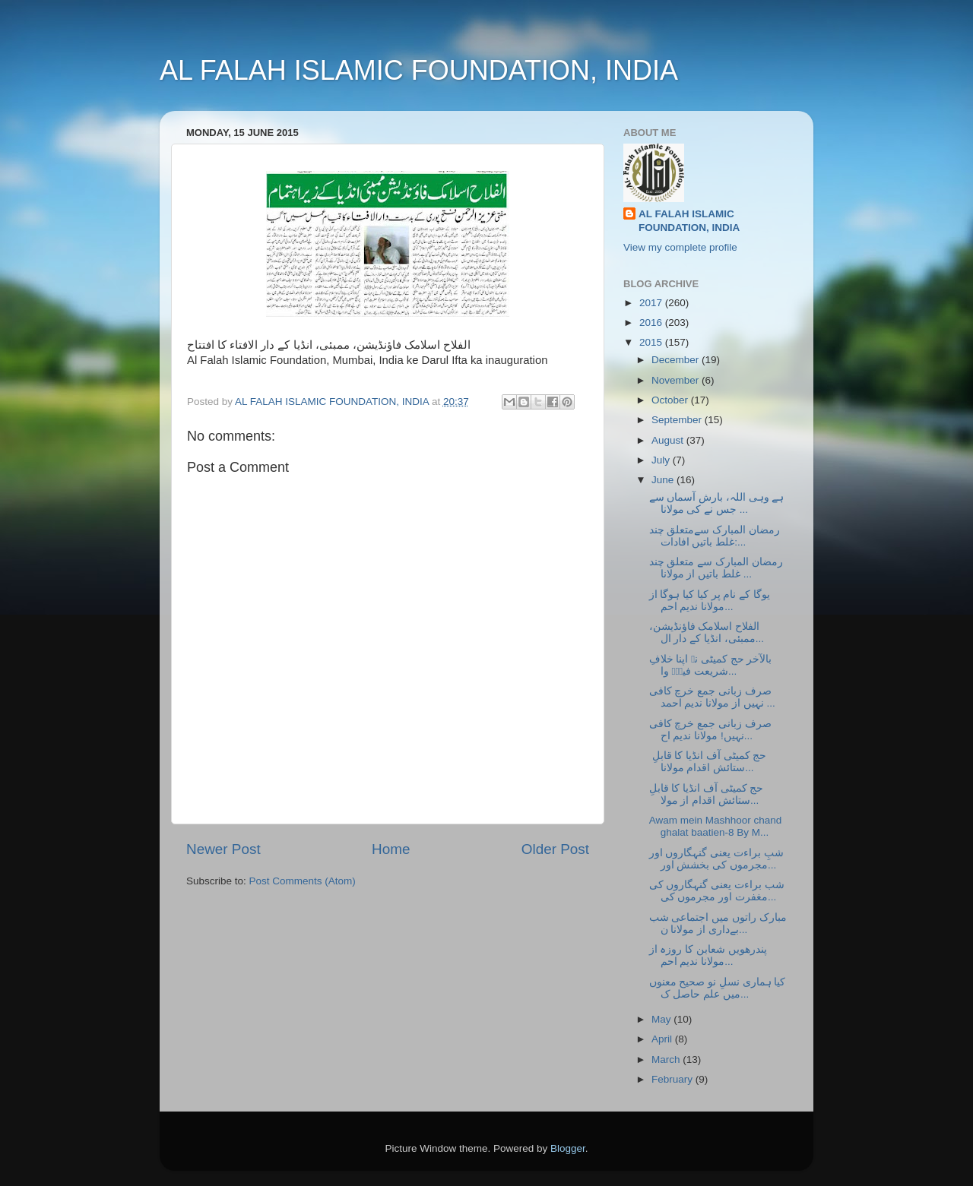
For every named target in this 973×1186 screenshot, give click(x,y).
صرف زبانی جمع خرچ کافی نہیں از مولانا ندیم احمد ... (712, 697)
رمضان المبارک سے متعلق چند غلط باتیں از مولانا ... (716, 568)
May (662, 1019)
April (663, 1039)
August (668, 440)
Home (391, 849)
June (664, 479)
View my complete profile (680, 247)
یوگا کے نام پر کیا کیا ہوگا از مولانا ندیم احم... (709, 600)
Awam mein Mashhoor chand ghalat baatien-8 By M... (715, 826)
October (671, 400)
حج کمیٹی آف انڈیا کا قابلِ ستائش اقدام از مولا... (706, 794)
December (676, 359)
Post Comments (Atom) (302, 881)
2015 (652, 342)
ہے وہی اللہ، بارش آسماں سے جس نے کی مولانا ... (716, 503)
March (667, 1059)
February (673, 1079)
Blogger (567, 1148)
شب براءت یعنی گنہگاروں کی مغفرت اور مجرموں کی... (716, 891)
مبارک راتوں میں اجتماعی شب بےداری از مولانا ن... (718, 923)
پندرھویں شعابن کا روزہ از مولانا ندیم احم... (708, 955)
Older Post (555, 849)
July (662, 460)
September (678, 419)
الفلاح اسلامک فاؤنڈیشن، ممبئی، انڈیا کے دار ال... (706, 632)
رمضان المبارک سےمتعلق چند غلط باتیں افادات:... (714, 536)
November (676, 380)
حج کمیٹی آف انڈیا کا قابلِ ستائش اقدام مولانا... (708, 761)
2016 (652, 322)
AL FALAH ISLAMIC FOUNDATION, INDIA (419, 70)
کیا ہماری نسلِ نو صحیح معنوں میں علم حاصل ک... (717, 988)
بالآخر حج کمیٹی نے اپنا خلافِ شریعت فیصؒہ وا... (710, 665)
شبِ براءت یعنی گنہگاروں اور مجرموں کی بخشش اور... (716, 859)
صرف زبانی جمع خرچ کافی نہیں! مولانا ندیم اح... (710, 730)
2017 (652, 302)
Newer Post (223, 849)
